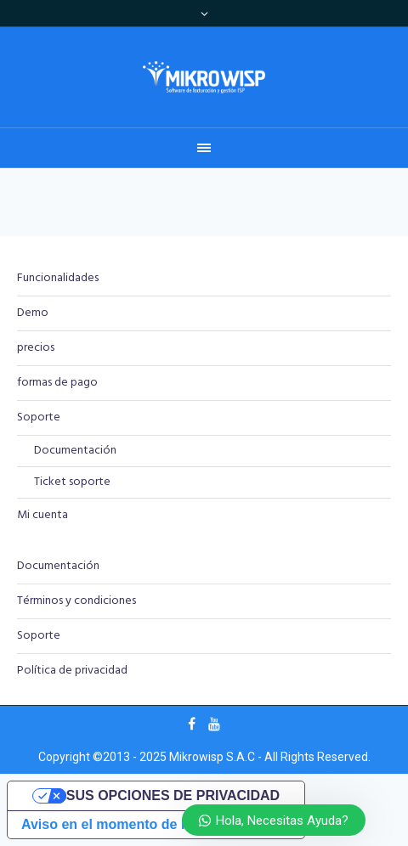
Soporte (38, 417)
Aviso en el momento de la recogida (136, 824)
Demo (32, 313)
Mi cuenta (42, 515)
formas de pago (57, 382)
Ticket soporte (72, 482)
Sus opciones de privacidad (173, 795)
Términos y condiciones (76, 601)
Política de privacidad (72, 670)
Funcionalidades (58, 278)
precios (35, 348)
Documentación (75, 450)
